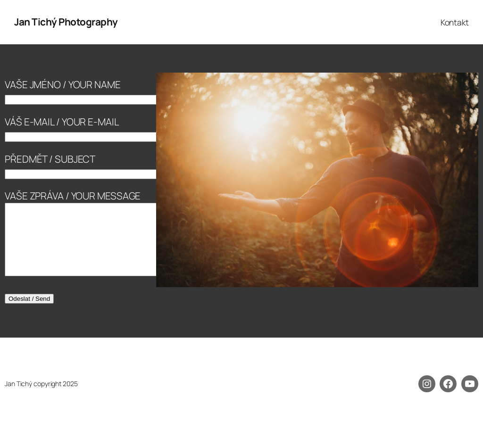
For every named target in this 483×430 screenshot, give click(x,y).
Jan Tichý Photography (66, 21)
